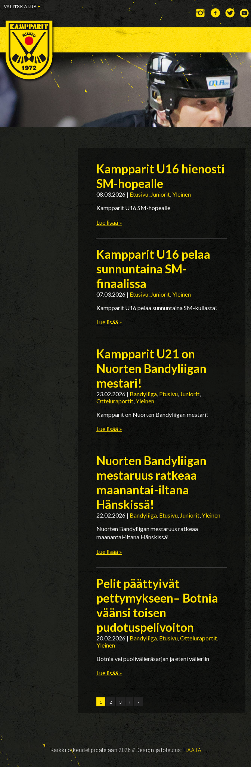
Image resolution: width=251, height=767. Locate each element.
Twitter (230, 13)
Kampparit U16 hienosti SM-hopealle (160, 176)
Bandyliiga (143, 393)
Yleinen (181, 194)
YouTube (244, 13)
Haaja (192, 750)
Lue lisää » (109, 222)
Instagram (200, 13)
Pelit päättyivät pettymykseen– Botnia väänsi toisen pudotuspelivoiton (157, 605)
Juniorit (160, 194)
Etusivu (139, 194)
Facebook (215, 13)
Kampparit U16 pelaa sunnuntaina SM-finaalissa (153, 269)
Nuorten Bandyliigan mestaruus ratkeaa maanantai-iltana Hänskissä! (151, 482)
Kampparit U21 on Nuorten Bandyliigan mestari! (151, 368)
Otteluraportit (114, 400)
